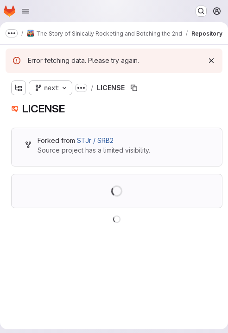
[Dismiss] (211, 60)
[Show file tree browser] (18, 87)
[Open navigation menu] (25, 11)
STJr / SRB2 (95, 140)
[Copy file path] (134, 87)
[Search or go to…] (201, 11)
